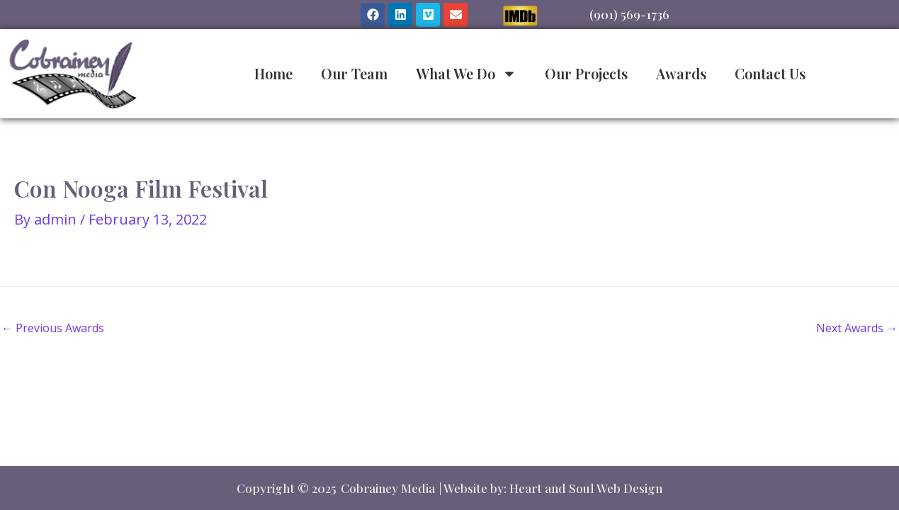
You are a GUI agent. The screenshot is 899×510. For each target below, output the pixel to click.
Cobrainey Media (388, 488)
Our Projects (586, 73)
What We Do (466, 74)
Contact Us (770, 73)
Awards (681, 73)
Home (273, 73)
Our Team (354, 73)
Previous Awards (52, 328)
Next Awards (857, 328)
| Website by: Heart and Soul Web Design (550, 488)
